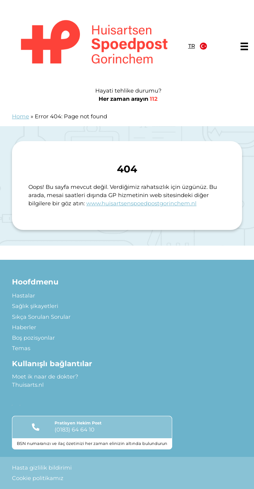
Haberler (24, 327)
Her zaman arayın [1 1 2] (128, 99)
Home (20, 116)
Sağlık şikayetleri (35, 306)
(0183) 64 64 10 (75, 429)
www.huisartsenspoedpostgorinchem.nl (141, 203)
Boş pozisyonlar (33, 337)
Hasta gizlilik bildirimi (42, 467)
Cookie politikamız (38, 478)
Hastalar (23, 295)
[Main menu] (244, 46)
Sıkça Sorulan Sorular (41, 317)
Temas (21, 348)
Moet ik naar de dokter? (45, 376)
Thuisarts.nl (28, 384)
